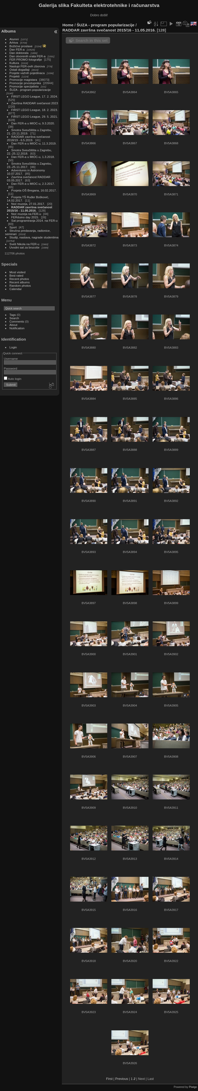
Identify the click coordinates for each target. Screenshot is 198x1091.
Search (14, 318)
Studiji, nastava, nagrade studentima (34, 237)
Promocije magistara (23, 79)
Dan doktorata (19, 52)
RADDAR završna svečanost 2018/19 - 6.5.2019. (28, 138)
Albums (8, 31)
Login (13, 347)
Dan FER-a (17, 49)
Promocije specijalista (24, 86)
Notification (17, 328)
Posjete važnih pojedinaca (27, 73)
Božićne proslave (21, 46)
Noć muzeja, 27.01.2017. (28, 203)
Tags (13, 314)
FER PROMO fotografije (26, 59)
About (14, 324)
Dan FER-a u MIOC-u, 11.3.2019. (33, 143)
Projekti (15, 76)
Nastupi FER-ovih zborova (27, 66)
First (109, 1079)
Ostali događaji (20, 69)
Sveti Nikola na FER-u (24, 244)
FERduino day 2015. (25, 217)
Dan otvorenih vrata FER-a (28, 56)
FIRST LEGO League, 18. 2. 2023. (34, 109)
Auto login (12, 378)
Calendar (16, 289)
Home (67, 25)
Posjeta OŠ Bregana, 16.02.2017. (34, 190)
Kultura (14, 63)
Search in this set (92, 40)
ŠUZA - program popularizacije (30, 89)
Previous (121, 1079)
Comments (17, 321)
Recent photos (19, 278)
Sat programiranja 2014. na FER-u (34, 220)
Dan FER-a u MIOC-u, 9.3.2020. (33, 123)
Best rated (16, 275)
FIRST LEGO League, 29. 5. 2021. (34, 116)
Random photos (20, 285)
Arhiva (14, 42)
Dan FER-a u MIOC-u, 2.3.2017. (33, 183)
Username (11, 358)
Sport (13, 227)
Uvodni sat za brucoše (24, 247)
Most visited (18, 272)
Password (10, 368)
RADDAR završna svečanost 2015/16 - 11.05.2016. (29, 208)
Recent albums (20, 282)
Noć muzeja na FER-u (26, 213)
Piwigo (193, 1086)
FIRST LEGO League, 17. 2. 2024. (34, 96)
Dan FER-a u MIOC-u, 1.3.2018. (33, 156)
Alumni (14, 39)
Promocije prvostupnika (25, 83)
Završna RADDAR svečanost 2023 (34, 103)
